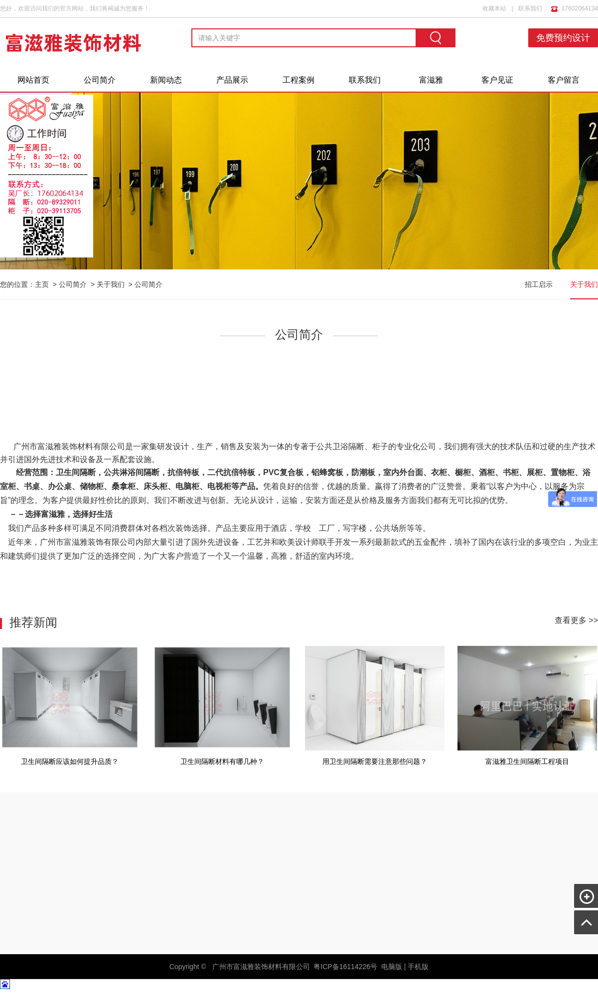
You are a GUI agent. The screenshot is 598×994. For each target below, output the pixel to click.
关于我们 (111, 284)
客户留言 (564, 80)
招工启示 (539, 284)
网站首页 (33, 80)
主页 (42, 284)
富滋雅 (431, 80)
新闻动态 (166, 80)
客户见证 (497, 80)
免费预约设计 (563, 38)
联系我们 (530, 8)
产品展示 (232, 80)
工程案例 (298, 80)
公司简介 (100, 80)
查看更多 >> (576, 620)
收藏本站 (494, 8)
